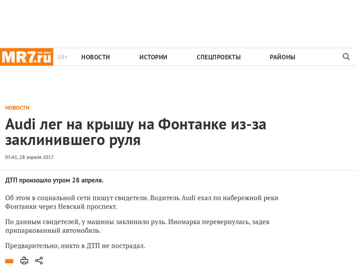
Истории (153, 57)
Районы (282, 57)
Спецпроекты (219, 57)
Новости (95, 57)
